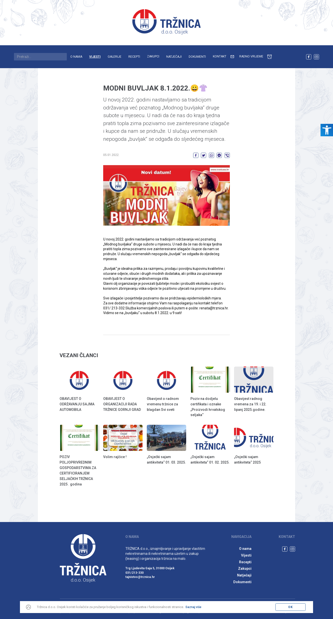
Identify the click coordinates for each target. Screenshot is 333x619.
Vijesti (95, 56)
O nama (76, 56)
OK (290, 607)
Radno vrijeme (256, 56)
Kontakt (224, 56)
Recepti (134, 56)
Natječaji (174, 56)
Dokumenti (197, 56)
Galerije (114, 56)
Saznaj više (193, 607)
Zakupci (153, 56)
